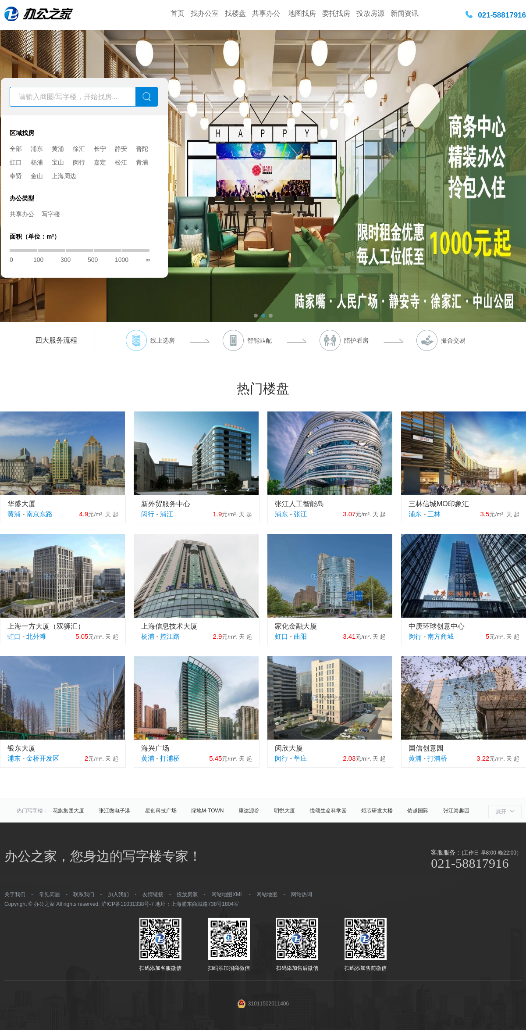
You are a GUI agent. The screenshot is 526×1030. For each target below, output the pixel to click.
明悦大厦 (284, 811)
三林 (434, 514)
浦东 (37, 148)
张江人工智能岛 (299, 504)
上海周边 (64, 175)
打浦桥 (170, 758)
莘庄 (300, 758)
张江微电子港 (114, 811)
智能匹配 (259, 340)
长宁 (100, 148)
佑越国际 (417, 811)
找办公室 (205, 13)
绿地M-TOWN (207, 811)
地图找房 (302, 13)
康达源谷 (248, 811)
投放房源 (370, 13)
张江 (300, 514)
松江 (121, 162)
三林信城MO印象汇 (439, 504)
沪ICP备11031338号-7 (127, 904)
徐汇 (79, 148)
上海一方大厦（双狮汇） (46, 626)
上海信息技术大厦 (169, 626)
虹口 (16, 162)
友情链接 (152, 894)
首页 (178, 13)
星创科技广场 (161, 811)
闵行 (79, 162)
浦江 (166, 514)
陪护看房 (356, 340)
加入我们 (118, 894)
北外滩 (36, 636)
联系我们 (83, 894)
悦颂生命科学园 (328, 811)
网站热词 (301, 894)
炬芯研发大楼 (377, 811)
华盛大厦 (21, 504)
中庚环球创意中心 (437, 626)
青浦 (142, 162)
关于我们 (14, 894)
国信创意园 (426, 748)
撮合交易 (453, 340)
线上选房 (162, 340)
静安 (121, 148)
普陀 (142, 148)
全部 (16, 148)
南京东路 (39, 514)
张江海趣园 (456, 811)
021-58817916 (502, 15)
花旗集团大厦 (68, 811)
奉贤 (16, 175)
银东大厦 (21, 748)
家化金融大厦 (296, 626)
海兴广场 (155, 748)
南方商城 (440, 636)
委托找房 (336, 13)
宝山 (58, 162)
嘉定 (100, 162)
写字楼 (51, 214)
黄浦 (58, 148)
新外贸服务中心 (165, 504)
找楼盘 (235, 13)
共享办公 (267, 13)
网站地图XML (227, 894)
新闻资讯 (405, 13)
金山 (37, 175)
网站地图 (266, 894)
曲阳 (300, 636)
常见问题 (49, 894)
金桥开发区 (42, 758)
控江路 (170, 636)
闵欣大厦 (289, 748)
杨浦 (37, 162)
